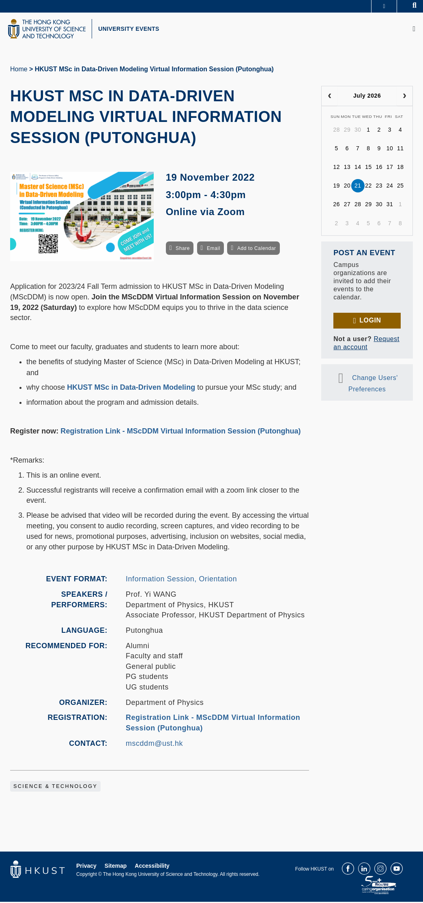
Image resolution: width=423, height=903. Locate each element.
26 (336, 205)
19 (336, 187)
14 (357, 168)
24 (389, 187)
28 (336, 131)
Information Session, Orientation (181, 580)
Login (370, 321)
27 (347, 205)
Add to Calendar (256, 249)
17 (389, 168)
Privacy (86, 867)
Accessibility (152, 867)
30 (357, 131)
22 (368, 187)
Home (19, 70)
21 (357, 187)
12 (336, 168)
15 (368, 168)
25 (400, 187)
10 (389, 149)
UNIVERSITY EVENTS (132, 29)
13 (347, 168)
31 (389, 205)
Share (183, 249)
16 (379, 168)
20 (347, 187)
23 (379, 187)
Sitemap (116, 867)
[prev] (329, 97)
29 (347, 131)
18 (400, 168)
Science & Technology (55, 787)
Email (213, 249)
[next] (404, 97)
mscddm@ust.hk (154, 744)
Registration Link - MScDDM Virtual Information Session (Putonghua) (180, 432)
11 (400, 149)
